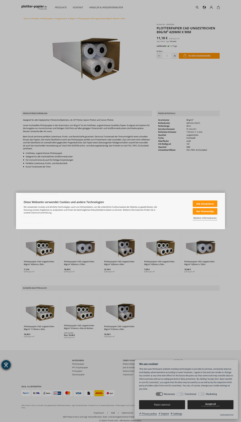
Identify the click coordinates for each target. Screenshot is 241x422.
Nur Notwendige (205, 211)
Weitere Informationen (205, 217)
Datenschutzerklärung (41, 212)
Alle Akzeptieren (205, 203)
